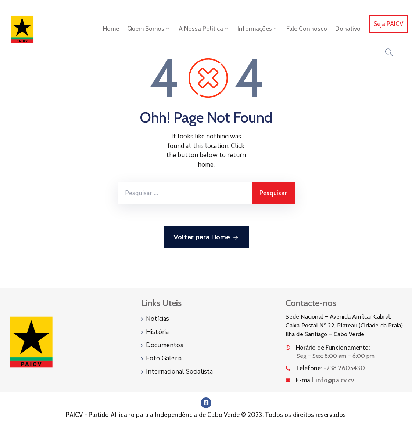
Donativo (348, 28)
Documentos (164, 345)
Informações (257, 28)
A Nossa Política (204, 28)
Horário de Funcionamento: (333, 347)
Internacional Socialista (179, 371)
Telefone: (330, 368)
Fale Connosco (306, 28)
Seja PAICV (388, 24)
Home (111, 28)
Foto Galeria (164, 358)
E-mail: (325, 380)
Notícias (157, 319)
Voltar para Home (206, 237)
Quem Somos (149, 28)
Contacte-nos (311, 303)
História (157, 332)
